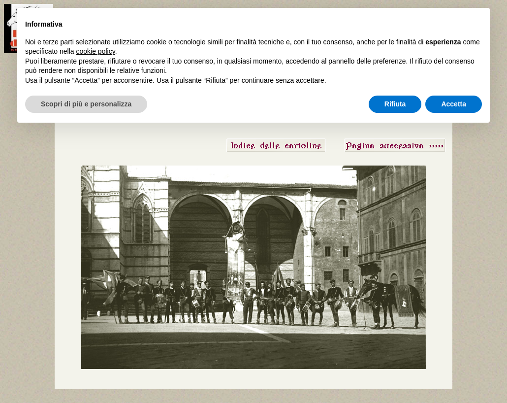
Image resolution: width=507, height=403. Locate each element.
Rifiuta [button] (395, 104)
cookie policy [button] (95, 51)
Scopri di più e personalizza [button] (86, 104)
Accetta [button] (453, 104)
